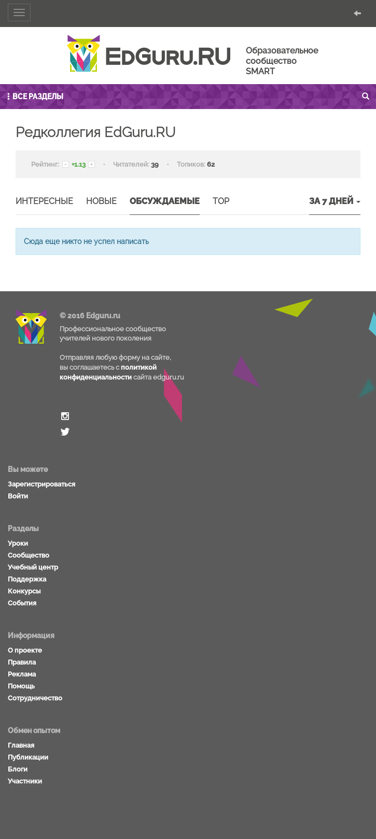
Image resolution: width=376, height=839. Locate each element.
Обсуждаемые (165, 201)
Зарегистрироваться (41, 484)
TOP (221, 201)
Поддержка (27, 579)
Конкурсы (24, 591)
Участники (25, 781)
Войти (18, 496)
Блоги (17, 769)
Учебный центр (33, 567)
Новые (101, 201)
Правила (22, 662)
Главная (21, 745)
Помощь (21, 686)
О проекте (25, 650)
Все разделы (34, 96)
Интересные (44, 201)
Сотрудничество (35, 698)
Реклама (22, 674)
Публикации (28, 757)
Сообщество (28, 555)
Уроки (18, 543)
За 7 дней (334, 201)
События (22, 603)
